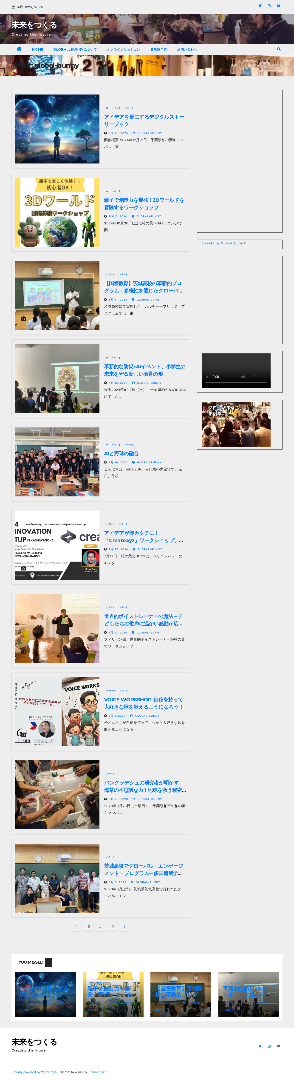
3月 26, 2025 (118, 133)
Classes (110, 690)
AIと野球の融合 (121, 453)
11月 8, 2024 (118, 216)
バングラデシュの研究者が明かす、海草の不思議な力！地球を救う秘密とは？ (143, 790)
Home (37, 49)
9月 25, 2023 (118, 799)
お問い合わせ (187, 49)
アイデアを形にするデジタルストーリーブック (44, 994)
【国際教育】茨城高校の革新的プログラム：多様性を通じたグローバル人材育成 (143, 290)
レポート (129, 108)
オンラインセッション (123, 49)
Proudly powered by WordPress (34, 1072)
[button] (279, 49)
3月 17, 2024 (118, 632)
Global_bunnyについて (75, 49)
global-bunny (147, 133)
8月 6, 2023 (117, 882)
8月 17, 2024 (118, 299)
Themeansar (97, 1072)
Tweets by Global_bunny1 (224, 243)
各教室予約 (158, 49)
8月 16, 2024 (118, 382)
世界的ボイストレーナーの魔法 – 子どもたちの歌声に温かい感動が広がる (143, 623)
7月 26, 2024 (118, 549)
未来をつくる (34, 25)
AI (106, 108)
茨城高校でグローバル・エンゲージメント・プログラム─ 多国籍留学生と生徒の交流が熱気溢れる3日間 (143, 873)
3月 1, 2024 (117, 715)
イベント (116, 108)
